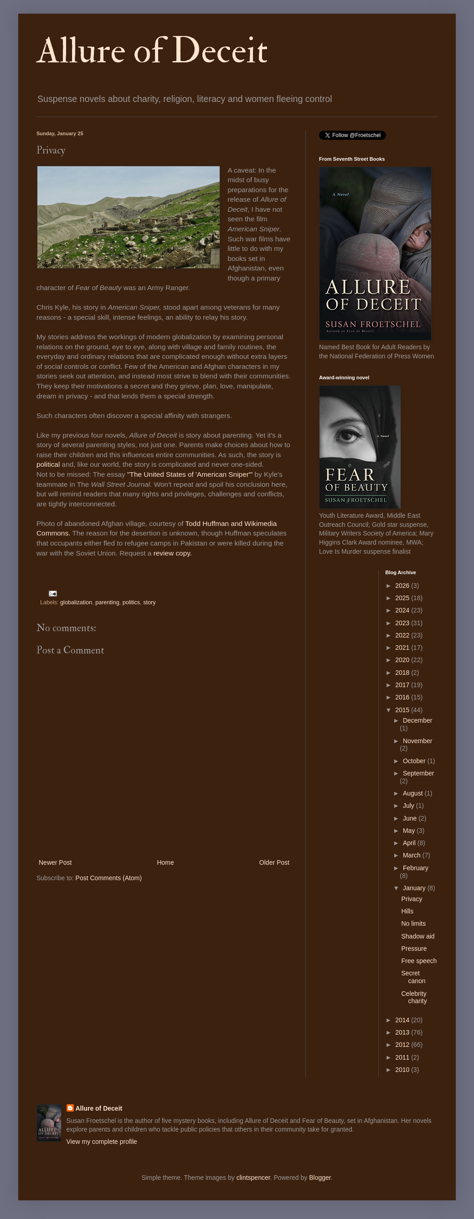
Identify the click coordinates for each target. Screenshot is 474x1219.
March (412, 855)
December (418, 720)
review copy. (174, 553)
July (409, 805)
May (410, 830)
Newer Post (55, 862)
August (413, 793)
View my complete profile (102, 1141)
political (49, 464)
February (415, 868)
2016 (403, 697)
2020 (403, 659)
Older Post (274, 862)
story (149, 602)
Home (165, 862)
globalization (76, 602)
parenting (107, 602)
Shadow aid (417, 936)
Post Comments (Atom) (109, 878)
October (415, 761)
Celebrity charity (414, 997)
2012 (403, 1044)
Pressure (414, 948)
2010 (403, 1069)
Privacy (411, 899)
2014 (403, 1020)
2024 (403, 610)
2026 (403, 585)
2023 (403, 623)
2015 (403, 710)
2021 (403, 647)
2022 (403, 635)
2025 (403, 598)
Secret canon (413, 976)
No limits (413, 923)
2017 (403, 685)
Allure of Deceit (152, 51)
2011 (403, 1057)
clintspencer (253, 1177)
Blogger (319, 1177)
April (410, 843)
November (418, 741)
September (418, 773)
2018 (403, 672)
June (410, 818)
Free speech (419, 960)
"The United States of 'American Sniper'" (189, 474)
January (415, 888)
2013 (403, 1032)
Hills (407, 911)
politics (131, 602)
